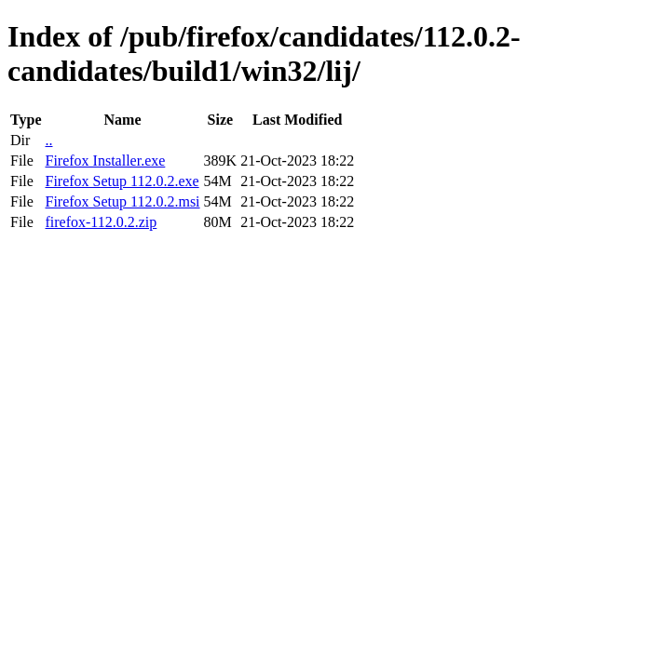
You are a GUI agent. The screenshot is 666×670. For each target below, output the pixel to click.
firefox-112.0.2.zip (100, 222)
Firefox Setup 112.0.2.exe (121, 181)
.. (48, 140)
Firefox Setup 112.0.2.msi (122, 201)
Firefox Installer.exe (105, 160)
